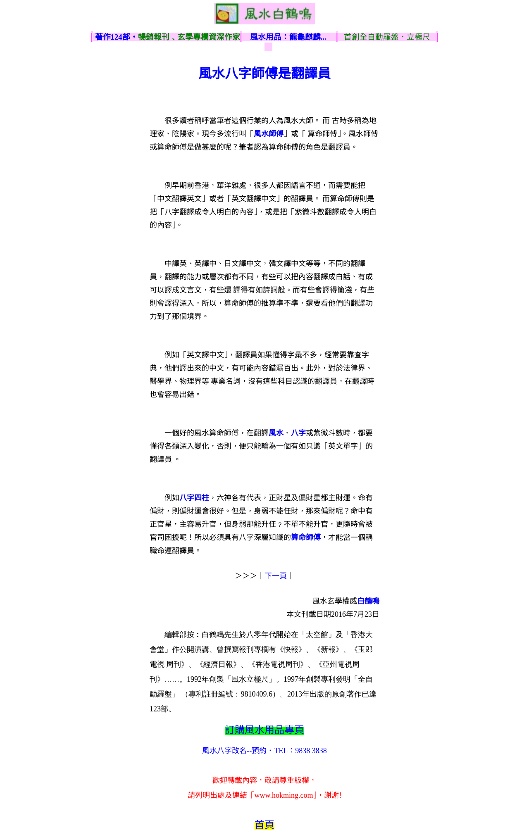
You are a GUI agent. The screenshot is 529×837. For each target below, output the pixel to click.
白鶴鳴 (368, 601)
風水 (276, 433)
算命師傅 (306, 537)
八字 (298, 433)
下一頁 (275, 576)
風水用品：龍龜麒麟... (288, 37)
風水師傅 (269, 134)
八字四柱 (194, 498)
